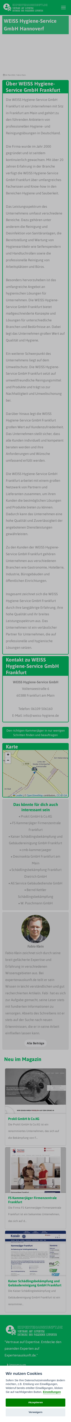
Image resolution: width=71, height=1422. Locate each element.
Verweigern (35, 1412)
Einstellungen (52, 1391)
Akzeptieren (35, 1402)
